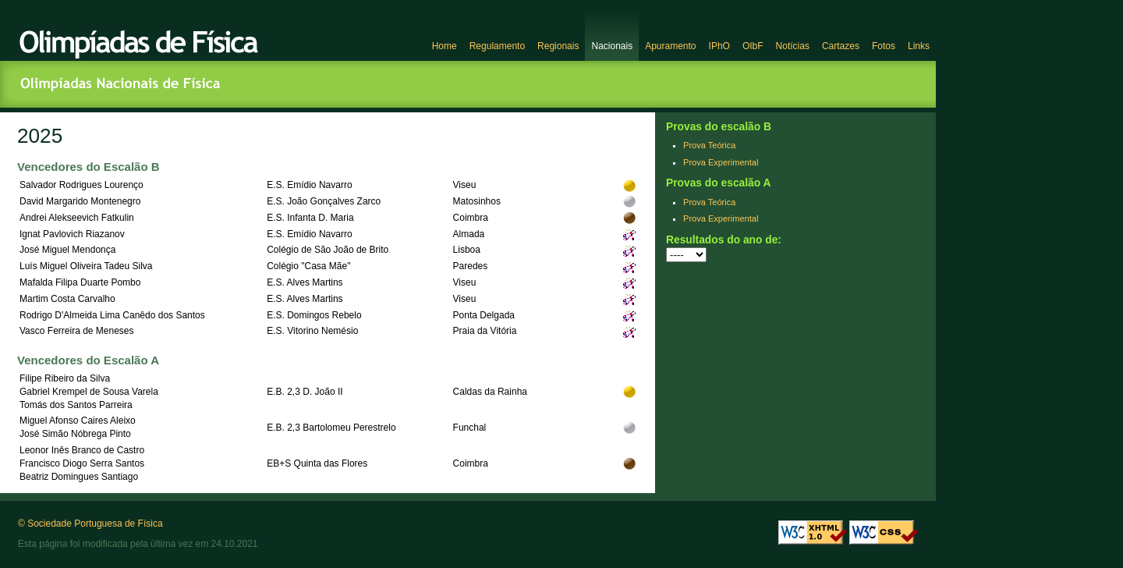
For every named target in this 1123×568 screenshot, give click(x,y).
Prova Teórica (709, 145)
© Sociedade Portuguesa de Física (90, 523)
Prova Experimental (720, 162)
